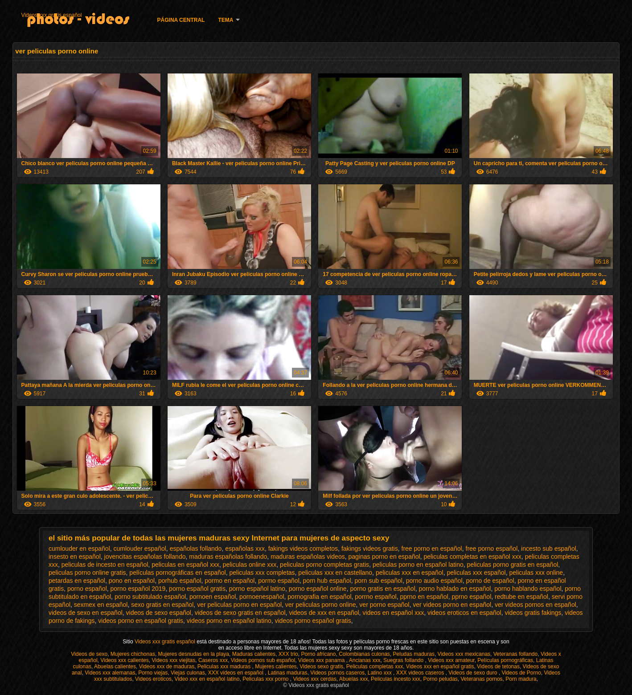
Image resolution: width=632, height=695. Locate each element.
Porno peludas (440, 679)
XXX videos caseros (421, 673)
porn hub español (327, 580)
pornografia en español (319, 596)
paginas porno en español (384, 556)
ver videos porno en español (452, 604)
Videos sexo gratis (321, 666)
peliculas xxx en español (409, 572)
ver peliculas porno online (320, 604)
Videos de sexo (89, 654)
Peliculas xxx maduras (224, 666)
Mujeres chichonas (133, 654)
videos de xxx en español (324, 612)
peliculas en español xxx (185, 564)
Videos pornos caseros (337, 673)
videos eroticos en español (464, 612)
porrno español (375, 596)
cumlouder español (140, 548)
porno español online (318, 588)
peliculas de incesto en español (105, 564)
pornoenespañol (261, 596)
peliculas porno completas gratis (324, 564)
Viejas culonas (188, 673)
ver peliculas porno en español (239, 604)
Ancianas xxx (365, 660)
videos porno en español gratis (140, 620)
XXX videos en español (236, 673)
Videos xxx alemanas (110, 673)
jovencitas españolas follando (145, 556)
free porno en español (432, 548)
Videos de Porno (521, 673)
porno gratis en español (382, 588)
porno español (87, 588)
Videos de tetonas (498, 666)
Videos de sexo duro (473, 673)
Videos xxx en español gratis (440, 666)
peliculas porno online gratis (87, 572)
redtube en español (521, 596)
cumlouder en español (79, 548)
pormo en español (229, 580)
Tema (225, 20)
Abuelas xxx (353, 679)
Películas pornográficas (505, 660)
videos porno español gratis (313, 620)
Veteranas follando (515, 654)
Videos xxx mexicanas (464, 654)
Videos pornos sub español (263, 660)
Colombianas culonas (364, 654)
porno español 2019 (138, 588)
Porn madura (520, 679)
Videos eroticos (153, 679)
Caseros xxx (213, 660)
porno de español (490, 580)
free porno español (492, 548)
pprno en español (424, 596)
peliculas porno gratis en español (512, 564)
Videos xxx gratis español (51, 15)
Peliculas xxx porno (266, 679)
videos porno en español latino (229, 620)
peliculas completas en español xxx (472, 556)
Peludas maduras (414, 654)
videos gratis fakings (533, 612)
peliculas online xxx (250, 564)
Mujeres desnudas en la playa (193, 654)
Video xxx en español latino (207, 679)
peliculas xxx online (536, 572)
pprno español (472, 596)
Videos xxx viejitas (173, 660)
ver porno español (384, 604)
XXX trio (288, 654)
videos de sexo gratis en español (240, 612)
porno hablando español (527, 588)
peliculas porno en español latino (418, 564)
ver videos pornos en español (535, 604)
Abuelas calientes (115, 666)
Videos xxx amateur (451, 660)
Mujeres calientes (275, 666)
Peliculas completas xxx (374, 666)
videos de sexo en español (86, 612)
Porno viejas (153, 673)
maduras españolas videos (308, 556)
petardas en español (77, 580)
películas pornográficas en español (177, 572)
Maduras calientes (253, 654)
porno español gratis (197, 588)
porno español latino (257, 588)
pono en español (132, 580)
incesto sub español (548, 548)
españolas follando (196, 548)
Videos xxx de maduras (167, 666)
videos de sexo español (158, 612)
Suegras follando (404, 660)
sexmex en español (101, 604)
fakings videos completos (303, 548)
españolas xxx (245, 548)
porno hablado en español (455, 588)
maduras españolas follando (228, 556)
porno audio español (434, 580)
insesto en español (75, 556)
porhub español (179, 580)
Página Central (181, 20)
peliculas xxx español (476, 572)
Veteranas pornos (482, 679)
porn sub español (378, 580)
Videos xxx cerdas (315, 679)
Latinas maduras (288, 673)
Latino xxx (380, 673)
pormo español (279, 580)
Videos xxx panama (322, 660)
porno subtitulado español (150, 596)
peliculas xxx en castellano (335, 572)
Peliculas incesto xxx (395, 679)
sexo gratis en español (162, 604)
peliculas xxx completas (262, 572)
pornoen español (212, 596)
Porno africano (318, 654)
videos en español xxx (393, 612)
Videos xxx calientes (124, 660)
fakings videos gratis (369, 548)
